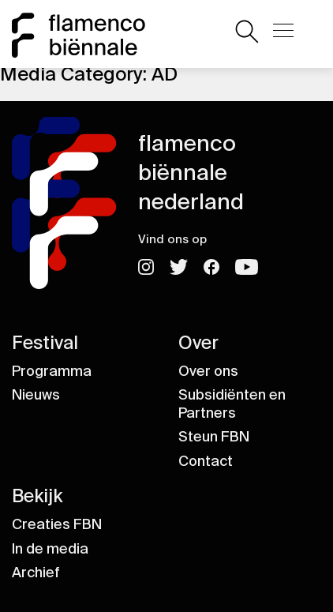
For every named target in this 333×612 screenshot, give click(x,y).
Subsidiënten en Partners (232, 403)
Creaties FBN (57, 524)
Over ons (208, 371)
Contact (205, 461)
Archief (36, 572)
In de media (50, 548)
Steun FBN (213, 436)
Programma (52, 371)
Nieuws (36, 394)
